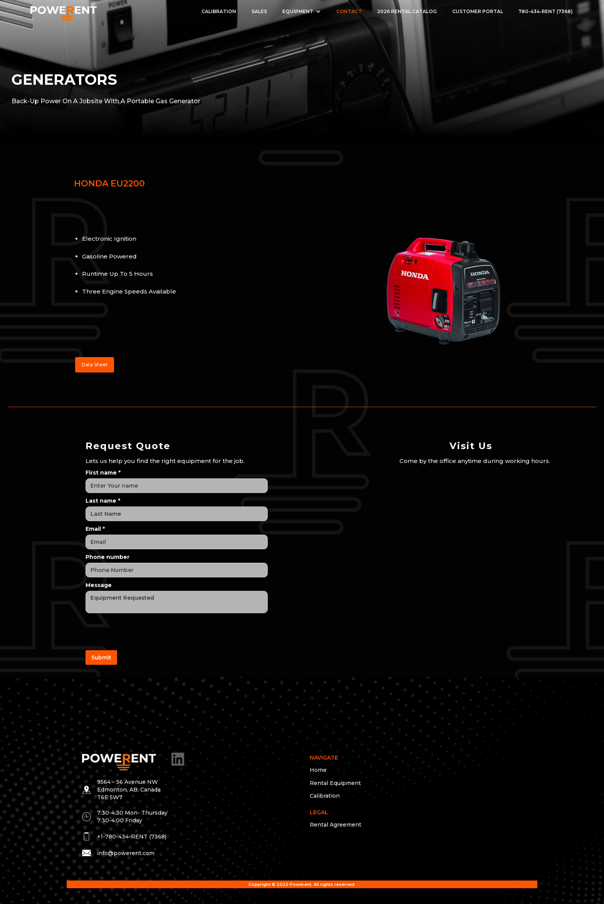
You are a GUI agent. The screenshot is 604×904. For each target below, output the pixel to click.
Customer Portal (477, 11)
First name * (103, 472)
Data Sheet (95, 364)
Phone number (107, 556)
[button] (302, 11)
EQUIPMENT (297, 11)
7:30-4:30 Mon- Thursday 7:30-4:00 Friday (132, 816)
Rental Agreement (335, 824)
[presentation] (144, 632)
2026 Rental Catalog (407, 11)
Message (99, 585)
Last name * (103, 500)
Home (318, 769)
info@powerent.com (125, 853)
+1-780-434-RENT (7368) (131, 836)
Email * (95, 528)
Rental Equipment (335, 783)
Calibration (218, 11)
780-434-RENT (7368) (545, 11)
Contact (349, 11)
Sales (259, 11)
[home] (63, 11)
